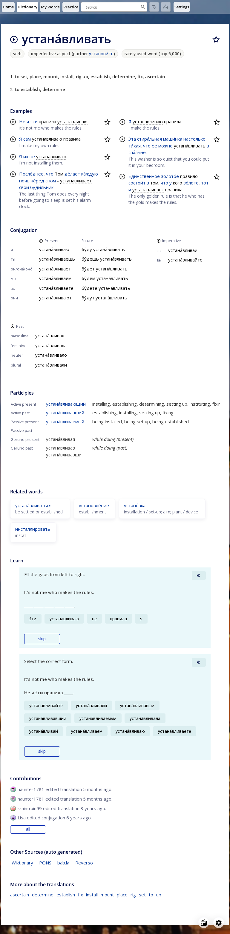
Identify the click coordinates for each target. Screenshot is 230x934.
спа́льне (137, 152)
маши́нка (172, 139)
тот (204, 183)
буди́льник (41, 187)
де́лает (72, 174)
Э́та (132, 139)
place (122, 895)
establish (65, 895)
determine (42, 895)
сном (50, 181)
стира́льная (149, 139)
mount (107, 895)
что (49, 174)
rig (133, 895)
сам (27, 139)
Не (22, 121)
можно (165, 146)
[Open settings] (218, 922)
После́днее (31, 174)
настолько (194, 139)
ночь (24, 181)
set (142, 895)
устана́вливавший (65, 413)
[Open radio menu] (203, 922)
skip (42, 638)
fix (80, 895)
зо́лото (191, 183)
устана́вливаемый (65, 421)
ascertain (19, 895)
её (154, 146)
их (25, 156)
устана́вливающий (66, 404)
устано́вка (134, 505)
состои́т (136, 183)
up (158, 895)
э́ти (34, 121)
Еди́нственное (144, 176)
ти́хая (134, 146)
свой (24, 187)
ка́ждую (89, 174)
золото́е (170, 176)
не (32, 156)
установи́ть (101, 53)
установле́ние (94, 505)
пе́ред (37, 181)
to (151, 895)
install (92, 895)
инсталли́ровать (32, 529)
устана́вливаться (33, 505)
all (28, 829)
